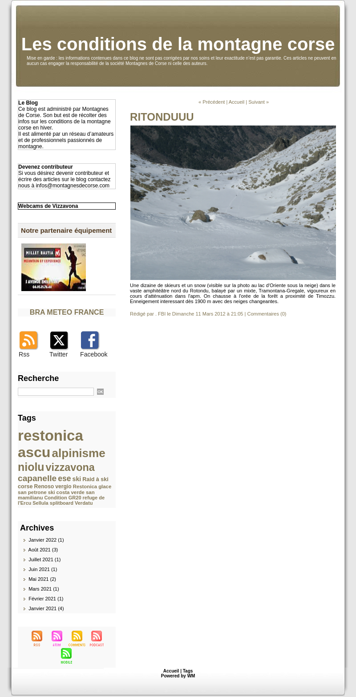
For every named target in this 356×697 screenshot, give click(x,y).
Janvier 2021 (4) (46, 608)
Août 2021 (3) (43, 549)
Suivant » (258, 102)
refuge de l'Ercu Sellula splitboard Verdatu (61, 500)
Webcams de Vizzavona (48, 206)
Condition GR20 (62, 497)
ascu (34, 452)
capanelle (37, 478)
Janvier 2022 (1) (46, 540)
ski (77, 478)
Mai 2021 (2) (42, 579)
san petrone (32, 492)
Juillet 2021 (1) (44, 559)
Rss (24, 354)
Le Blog (28, 103)
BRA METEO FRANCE (67, 312)
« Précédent (211, 102)
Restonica (85, 486)
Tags (188, 671)
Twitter (58, 354)
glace (104, 486)
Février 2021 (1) (45, 598)
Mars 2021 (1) (43, 589)
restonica (50, 435)
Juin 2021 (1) (42, 569)
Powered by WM (178, 675)
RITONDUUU (162, 117)
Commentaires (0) (266, 313)
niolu (31, 467)
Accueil (236, 102)
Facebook (93, 354)
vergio (63, 486)
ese (64, 478)
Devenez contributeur (45, 167)
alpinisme (78, 453)
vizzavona (70, 467)
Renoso (44, 486)
